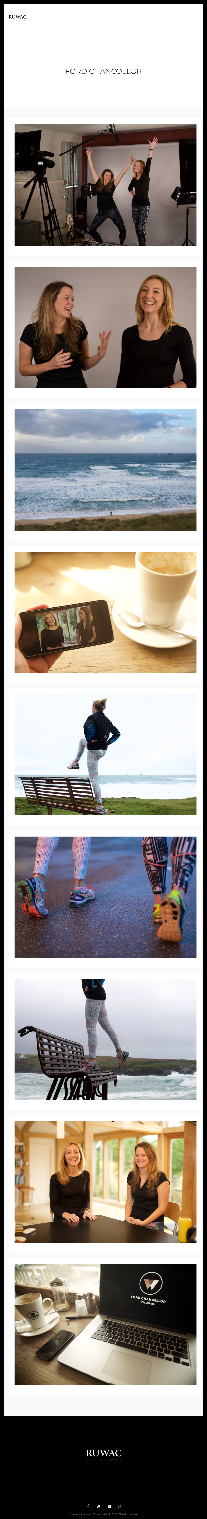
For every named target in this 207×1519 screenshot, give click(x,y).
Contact (169, 24)
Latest (151, 24)
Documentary (111, 24)
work (134, 24)
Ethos (89, 24)
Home (72, 24)
